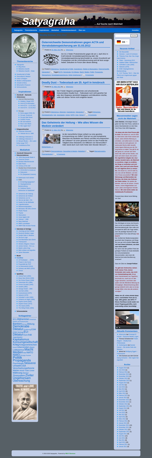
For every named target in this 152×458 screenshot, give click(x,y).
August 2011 (123, 434)
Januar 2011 (123, 446)
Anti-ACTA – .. (28, 105)
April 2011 (122, 442)
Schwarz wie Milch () (26, 268)
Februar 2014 (123, 372)
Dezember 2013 (124, 374)
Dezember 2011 (124, 425)
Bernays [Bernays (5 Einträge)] (24, 324)
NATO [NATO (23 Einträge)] (30, 352)
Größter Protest (25, 119)
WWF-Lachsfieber (24, 223)
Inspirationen (44, 30)
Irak (55, 115)
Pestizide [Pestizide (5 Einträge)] (28, 355)
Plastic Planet (22, 211)
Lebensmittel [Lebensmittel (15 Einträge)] (23, 347)
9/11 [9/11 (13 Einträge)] (15, 319)
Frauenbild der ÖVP (24, 264)
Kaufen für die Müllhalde (26, 202)
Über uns (82, 30)
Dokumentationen (56, 151)
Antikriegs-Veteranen (25, 137)
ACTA (61, 72)
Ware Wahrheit (23, 221)
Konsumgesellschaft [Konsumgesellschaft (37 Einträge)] (25, 342)
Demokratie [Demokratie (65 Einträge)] (21, 326)
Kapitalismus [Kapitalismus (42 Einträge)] (21, 339)
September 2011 (124, 431)
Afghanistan (96, 112)
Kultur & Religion (22, 78)
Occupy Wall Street (26, 117)
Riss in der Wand (25, 124)
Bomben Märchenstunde (26, 161)
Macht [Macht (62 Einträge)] (29, 349)
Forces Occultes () (25, 284)
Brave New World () (26, 278)
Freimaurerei (22, 242)
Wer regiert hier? (25, 126)
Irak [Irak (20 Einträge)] (30, 334)
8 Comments (90, 75)
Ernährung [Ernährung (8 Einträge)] (27, 329)
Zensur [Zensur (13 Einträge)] (25, 373)
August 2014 (123, 368)
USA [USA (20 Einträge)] (23, 365)
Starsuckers (22, 215)
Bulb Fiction (22, 164)
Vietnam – (23, 219)
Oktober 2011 (123, 429)
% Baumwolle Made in (26, 157)
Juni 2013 (122, 387)
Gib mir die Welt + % (25, 200)
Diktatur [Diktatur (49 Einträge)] (18, 329)
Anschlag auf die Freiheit (26, 231)
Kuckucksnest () (25, 293)
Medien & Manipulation (90, 69)
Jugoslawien (61, 115)
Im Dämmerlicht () (25, 266)
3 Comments (92, 115)
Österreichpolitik (104, 69)
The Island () (24, 306)
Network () (23, 295)
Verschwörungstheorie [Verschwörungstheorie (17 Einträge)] (23, 368)
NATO (73, 115)
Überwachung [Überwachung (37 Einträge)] (21, 380)
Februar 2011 (123, 444)
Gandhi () (23, 287)
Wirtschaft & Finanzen (24, 85)
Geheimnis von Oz (24, 198)
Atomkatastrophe (47, 115)
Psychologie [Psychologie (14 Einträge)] (18, 363)
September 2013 (124, 380)
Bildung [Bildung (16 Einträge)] (30, 324)
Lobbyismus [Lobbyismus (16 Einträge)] (18, 350)
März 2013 (122, 393)
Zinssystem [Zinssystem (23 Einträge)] (19, 375)
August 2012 (123, 408)
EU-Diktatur (75, 72)
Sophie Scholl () (25, 301)
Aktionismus (55, 69)
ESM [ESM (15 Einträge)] (33, 329)
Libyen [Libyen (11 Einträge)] (32, 347)
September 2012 (124, 406)
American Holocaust (24, 131)
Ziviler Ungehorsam (74, 75)
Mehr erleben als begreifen (26, 250)
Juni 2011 (122, 438)
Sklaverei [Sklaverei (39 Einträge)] (30, 363)
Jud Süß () (23, 291)
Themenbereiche (31, 30)
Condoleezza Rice (24, 145)
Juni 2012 (122, 412)
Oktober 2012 (123, 404)
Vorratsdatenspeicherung (59, 75)
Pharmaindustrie (47, 154)
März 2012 (122, 419)
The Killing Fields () (26, 308)
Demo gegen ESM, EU (27, 113)
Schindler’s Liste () (25, 297)
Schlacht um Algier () (26, 299)
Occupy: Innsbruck (26, 115)
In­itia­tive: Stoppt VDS (27, 101)
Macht (82, 72)
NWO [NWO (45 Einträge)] (16, 354)
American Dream (23, 159)
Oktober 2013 (123, 378)
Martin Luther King (24, 248)
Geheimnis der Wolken (25, 196)
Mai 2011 (122, 440)
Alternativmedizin (99, 151)
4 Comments (61, 154)
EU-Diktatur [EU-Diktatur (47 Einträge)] (21, 333)
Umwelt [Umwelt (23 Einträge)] (17, 365)
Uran (76, 115)
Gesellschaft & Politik (66, 69)
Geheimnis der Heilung (25, 194)
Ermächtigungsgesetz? (27, 182)
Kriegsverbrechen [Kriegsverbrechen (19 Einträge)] (28, 344)
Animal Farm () (24, 276)
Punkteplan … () (26, 260)
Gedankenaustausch (68, 30)
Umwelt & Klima (22, 83)
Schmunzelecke (22, 87)
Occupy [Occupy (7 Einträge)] (22, 355)
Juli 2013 (122, 385)
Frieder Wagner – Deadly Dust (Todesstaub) (127, 341)
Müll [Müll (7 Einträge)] (24, 353)
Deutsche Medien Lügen (26, 233)
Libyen (68, 115)
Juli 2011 (122, 436)
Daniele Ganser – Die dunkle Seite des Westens (126, 347)
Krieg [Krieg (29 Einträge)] (16, 344)
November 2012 (124, 402)
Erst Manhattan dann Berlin (27, 239)
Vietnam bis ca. (27, 133)
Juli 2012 (122, 410)
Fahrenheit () (25, 282)
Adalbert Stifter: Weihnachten (128, 62)
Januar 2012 (123, 423)
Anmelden (135, 30)
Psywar (20, 213)
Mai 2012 (122, 414)
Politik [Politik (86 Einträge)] (17, 357)
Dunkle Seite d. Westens (26, 235)
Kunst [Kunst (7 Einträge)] (15, 347)
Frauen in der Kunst (24, 262)
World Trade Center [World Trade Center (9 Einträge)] (27, 370)
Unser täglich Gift (23, 217)
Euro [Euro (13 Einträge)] (25, 335)
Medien (87, 72)
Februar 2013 (123, 395)
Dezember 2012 (124, 400)
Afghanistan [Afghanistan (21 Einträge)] (23, 319)
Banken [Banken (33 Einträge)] (17, 323)
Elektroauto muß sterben (26, 178)
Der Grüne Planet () (26, 280)
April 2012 (122, 417)
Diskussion (23, 172)
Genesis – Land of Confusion (128, 54)
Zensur (81, 115)
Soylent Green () (25, 304)
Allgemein (62, 112)
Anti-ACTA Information (27, 103)
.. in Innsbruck (28, 170)
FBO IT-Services (70, 453)
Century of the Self (24, 166)
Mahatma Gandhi (23, 69)
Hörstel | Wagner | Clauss (26, 244)
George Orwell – (25, 289)
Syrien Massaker (23, 252)
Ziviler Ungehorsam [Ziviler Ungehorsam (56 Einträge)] (23, 376)
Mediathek (55, 30)
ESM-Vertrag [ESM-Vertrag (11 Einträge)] (18, 332)
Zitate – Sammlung (127, 60)
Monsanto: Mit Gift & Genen (27, 208)
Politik (92, 72)
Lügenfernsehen (23, 204)
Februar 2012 (123, 421)
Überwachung (46, 75)
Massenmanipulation (24, 206)
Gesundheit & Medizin (70, 151)
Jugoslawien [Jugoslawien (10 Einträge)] (17, 337)
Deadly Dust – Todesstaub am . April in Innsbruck (73, 82)
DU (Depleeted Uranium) (28, 174)
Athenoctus (69, 50)
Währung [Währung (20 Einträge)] (17, 372)
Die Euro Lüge (23, 237)
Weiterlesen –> (47, 147)
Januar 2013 (123, 397)
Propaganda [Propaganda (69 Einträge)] (22, 360)
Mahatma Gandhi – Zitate (26, 71)
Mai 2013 (122, 389)
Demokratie (67, 72)
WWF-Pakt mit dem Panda (26, 226)
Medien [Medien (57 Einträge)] (18, 352)
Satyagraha (48, 21)
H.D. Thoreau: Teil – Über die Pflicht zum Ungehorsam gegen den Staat (128, 75)
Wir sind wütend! (25, 121)
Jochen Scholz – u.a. (26, 246)
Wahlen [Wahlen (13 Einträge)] (16, 370)
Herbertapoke (123, 345)
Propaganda (99, 72)
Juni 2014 (122, 370)
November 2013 (124, 376)
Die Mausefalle (124, 52)
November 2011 (124, 427)
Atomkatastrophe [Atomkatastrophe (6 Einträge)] (23, 321)
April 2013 (122, 391)
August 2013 (123, 383)
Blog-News (21, 67)
